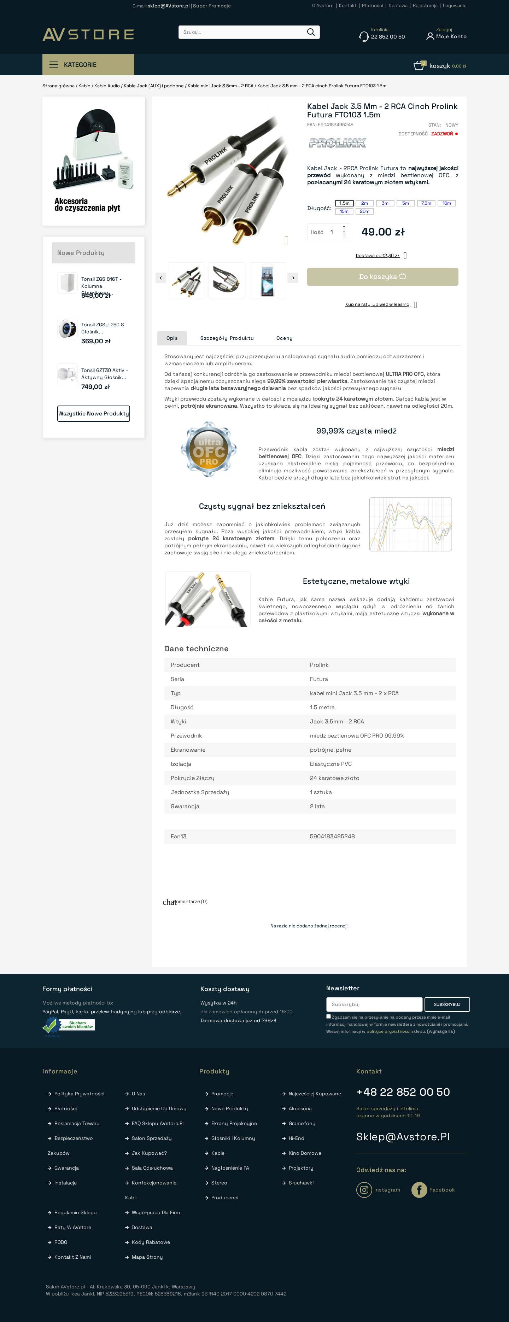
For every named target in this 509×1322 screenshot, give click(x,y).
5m (405, 203)
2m (364, 203)
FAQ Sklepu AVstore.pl (156, 1123)
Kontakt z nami (72, 1257)
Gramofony (301, 1123)
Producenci (224, 1197)
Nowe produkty (229, 1108)
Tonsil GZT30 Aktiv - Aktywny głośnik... (104, 373)
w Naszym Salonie (364, 65)
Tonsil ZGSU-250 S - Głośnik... (104, 328)
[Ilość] (331, 232)
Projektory (300, 1168)
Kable (217, 1153)
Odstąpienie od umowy (158, 1108)
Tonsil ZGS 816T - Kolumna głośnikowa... (101, 286)
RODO (60, 1242)
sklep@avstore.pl (403, 1136)
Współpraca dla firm (155, 1212)
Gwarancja (66, 1168)
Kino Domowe (304, 1153)
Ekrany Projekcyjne (233, 1123)
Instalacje (65, 1183)
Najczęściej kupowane (314, 1093)
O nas (137, 1093)
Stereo (218, 1183)
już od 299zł (184, 65)
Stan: (434, 125)
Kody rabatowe (150, 1242)
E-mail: (162, 6)
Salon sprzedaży (151, 1138)
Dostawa (141, 1227)
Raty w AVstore (72, 1227)
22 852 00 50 (403, 1092)
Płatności (65, 1108)
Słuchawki (300, 1183)
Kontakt (369, 1071)
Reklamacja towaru (76, 1123)
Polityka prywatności (78, 1093)
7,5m (426, 203)
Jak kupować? (148, 1153)
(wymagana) (397, 1024)
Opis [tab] (172, 338)
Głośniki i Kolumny (232, 1138)
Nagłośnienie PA (229, 1168)
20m (364, 211)
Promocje (221, 1093)
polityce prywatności (388, 1031)
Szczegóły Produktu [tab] (227, 338)
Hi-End (295, 1138)
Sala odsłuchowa (151, 1168)
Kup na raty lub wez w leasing (382, 304)
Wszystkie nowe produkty (93, 413)
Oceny (284, 338)
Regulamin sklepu (75, 1212)
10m (447, 203)
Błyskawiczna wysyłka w (278, 65)
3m (385, 203)
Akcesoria (299, 1108)
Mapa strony (146, 1257)
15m (344, 211)
